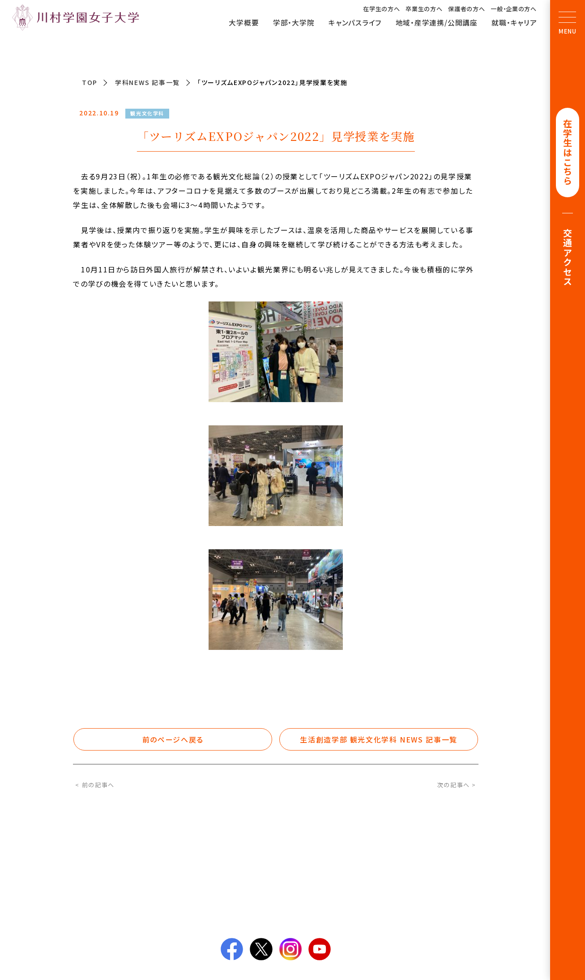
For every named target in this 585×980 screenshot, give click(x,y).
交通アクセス (567, 258)
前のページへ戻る (173, 739)
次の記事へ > (456, 785)
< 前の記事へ (94, 785)
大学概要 (244, 22)
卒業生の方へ (424, 8)
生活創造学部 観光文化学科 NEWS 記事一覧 (378, 739)
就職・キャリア (514, 22)
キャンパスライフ (355, 22)
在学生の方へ (381, 8)
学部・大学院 (294, 22)
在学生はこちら (567, 153)
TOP (90, 82)
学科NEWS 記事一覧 (147, 82)
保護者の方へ (466, 8)
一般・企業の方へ (513, 8)
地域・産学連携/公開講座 (437, 22)
